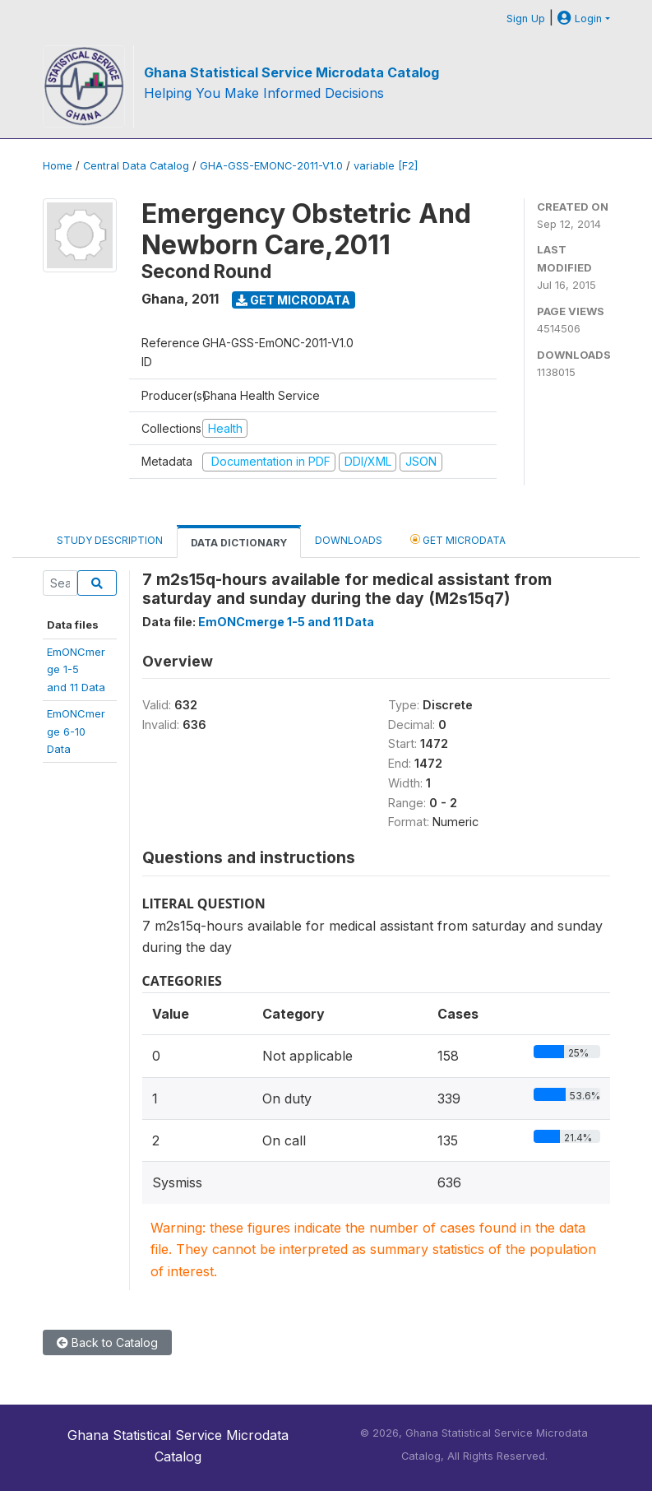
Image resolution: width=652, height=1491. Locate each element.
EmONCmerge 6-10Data (76, 731)
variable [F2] (386, 166)
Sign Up (525, 18)
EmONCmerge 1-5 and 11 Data (286, 622)
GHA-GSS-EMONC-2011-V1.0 (271, 166)
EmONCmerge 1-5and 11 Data (76, 669)
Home (57, 166)
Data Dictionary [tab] (239, 542)
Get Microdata (293, 300)
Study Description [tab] (110, 540)
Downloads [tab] (348, 540)
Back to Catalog (107, 1342)
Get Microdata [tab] (458, 539)
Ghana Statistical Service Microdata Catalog (291, 72)
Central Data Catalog (136, 166)
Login (579, 18)
